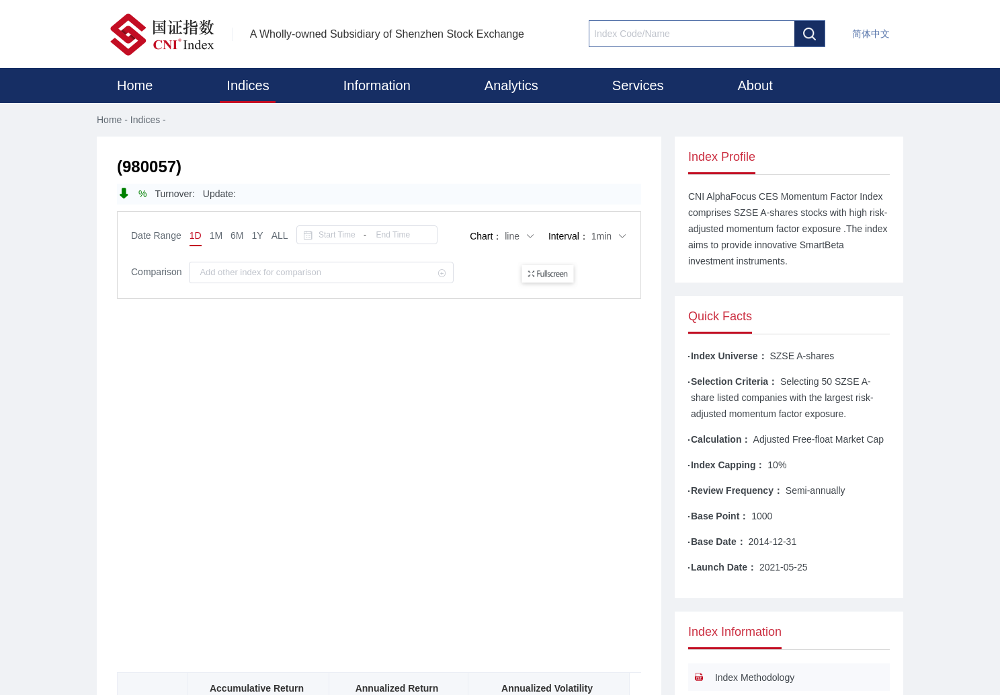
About (755, 85)
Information (377, 85)
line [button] (520, 236)
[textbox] (691, 33)
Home (135, 85)
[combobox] (691, 33)
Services (638, 85)
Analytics (511, 85)
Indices (247, 85)
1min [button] (609, 236)
